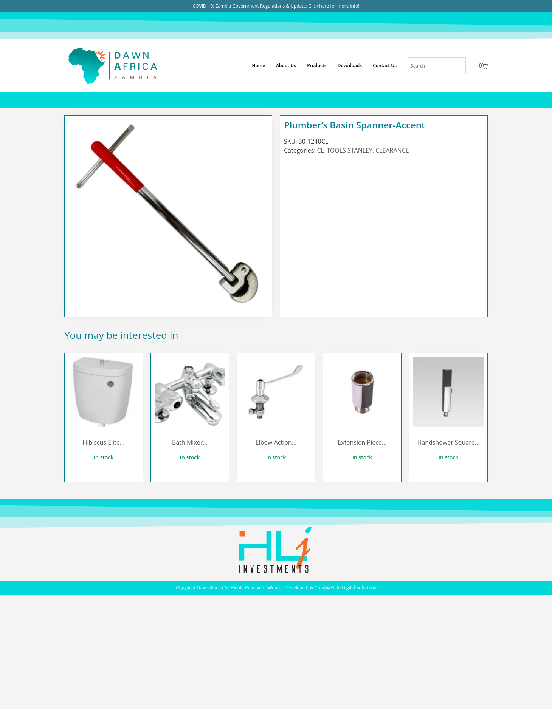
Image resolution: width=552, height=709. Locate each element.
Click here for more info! (334, 6)
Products (317, 65)
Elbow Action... (276, 442)
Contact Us (385, 65)
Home (258, 65)
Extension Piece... (362, 442)
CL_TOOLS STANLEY (344, 150)
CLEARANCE (392, 150)
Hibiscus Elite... (104, 442)
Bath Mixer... (190, 442)
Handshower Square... (448, 442)
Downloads (350, 65)
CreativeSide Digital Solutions (345, 587)
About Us (286, 65)
